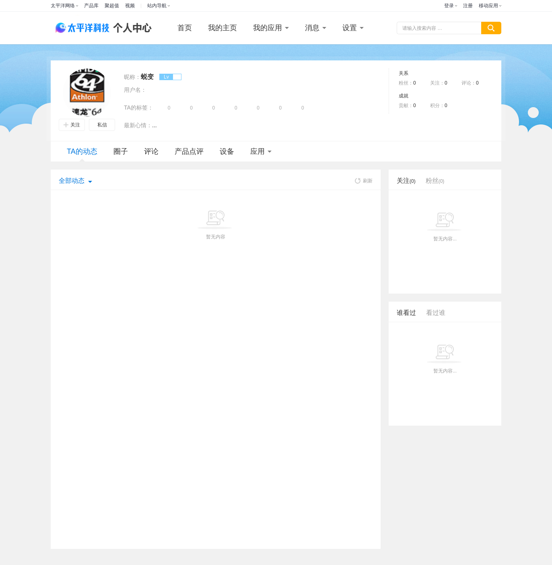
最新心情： (138, 125)
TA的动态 (82, 154)
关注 (72, 125)
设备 (227, 151)
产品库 (91, 5)
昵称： (132, 77)
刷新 (364, 181)
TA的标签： (138, 107)
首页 (184, 28)
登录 (449, 5)
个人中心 (130, 28)
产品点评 (189, 151)
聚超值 (112, 5)
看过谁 (435, 312)
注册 (468, 5)
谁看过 (406, 312)
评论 (151, 151)
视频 (130, 5)
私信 (102, 125)
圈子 (120, 151)
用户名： (135, 90)
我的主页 (222, 28)
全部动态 (71, 180)
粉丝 (435, 180)
